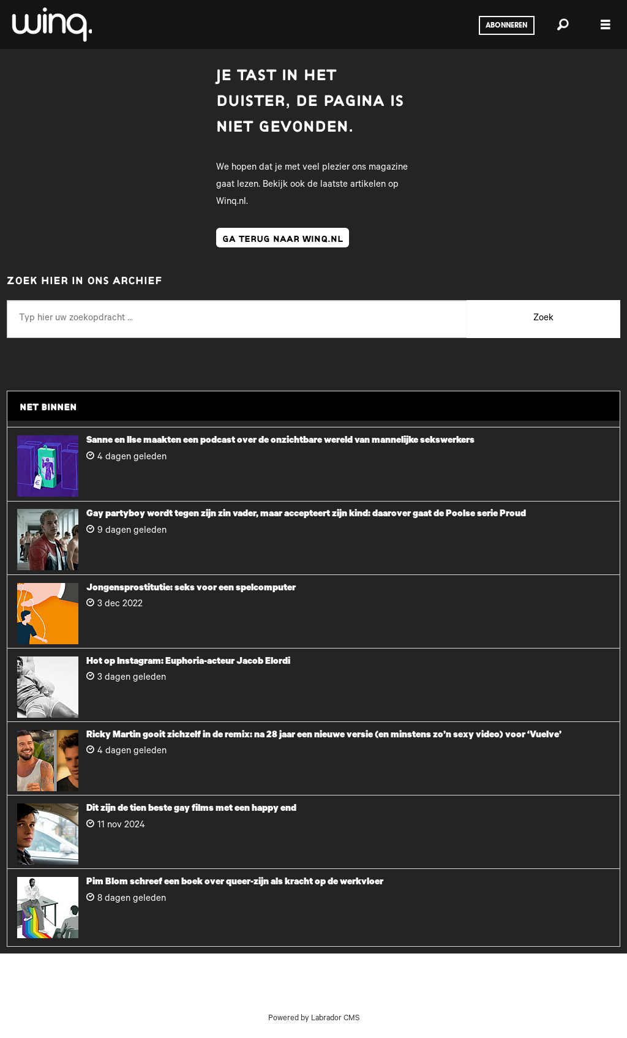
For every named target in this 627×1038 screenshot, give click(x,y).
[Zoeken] (562, 24)
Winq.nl (231, 202)
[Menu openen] (605, 25)
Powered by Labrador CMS (313, 1019)
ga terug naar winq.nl (282, 237)
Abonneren (506, 25)
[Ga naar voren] (51, 24)
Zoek (543, 319)
